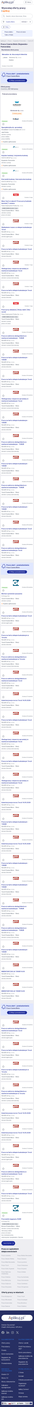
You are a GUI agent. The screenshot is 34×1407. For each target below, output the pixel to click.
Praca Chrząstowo (22, 1287)
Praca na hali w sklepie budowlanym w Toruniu (15, 636)
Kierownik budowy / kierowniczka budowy (16, 179)
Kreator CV (5, 1374)
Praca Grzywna (21, 1268)
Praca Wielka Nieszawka (24, 1255)
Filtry (6, 27)
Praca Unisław (21, 1272)
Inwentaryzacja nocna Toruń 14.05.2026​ (16, 700)
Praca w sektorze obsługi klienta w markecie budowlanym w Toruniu (13, 658)
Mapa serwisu (23, 1397)
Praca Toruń (5, 1265)
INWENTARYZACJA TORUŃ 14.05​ (13, 971)
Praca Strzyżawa (6, 1287)
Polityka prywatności (25, 1380)
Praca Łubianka (6, 1255)
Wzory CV (4, 1378)
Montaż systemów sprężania (11, 594)
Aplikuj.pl (3, 41)
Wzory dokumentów (8, 1382)
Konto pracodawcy (24, 1352)
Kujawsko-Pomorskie (19, 41)
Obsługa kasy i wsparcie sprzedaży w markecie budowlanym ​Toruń (14, 270)
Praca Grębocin (6, 1283)
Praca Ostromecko (23, 1280)
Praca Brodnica (22, 1303)
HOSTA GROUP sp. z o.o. (9, 158)
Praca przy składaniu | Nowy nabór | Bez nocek (15, 311)
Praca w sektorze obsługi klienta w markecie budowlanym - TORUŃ (13, 337)
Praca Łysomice (22, 1262)
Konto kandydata (7, 1354)
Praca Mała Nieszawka (8, 1262)
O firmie (21, 1372)
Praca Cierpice (21, 1259)
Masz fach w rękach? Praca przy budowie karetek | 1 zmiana (16, 202)
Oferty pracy (5, 1343)
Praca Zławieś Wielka (7, 1259)
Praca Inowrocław (6, 1303)
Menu (28, 2)
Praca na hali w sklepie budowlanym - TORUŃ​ (14, 421)
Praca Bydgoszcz (6, 1296)
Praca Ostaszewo (22, 1265)
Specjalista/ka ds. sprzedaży (11, 127)
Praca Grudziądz (22, 1299)
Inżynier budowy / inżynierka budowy (14, 155)
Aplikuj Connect (23, 1389)
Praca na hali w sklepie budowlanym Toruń (16, 249)
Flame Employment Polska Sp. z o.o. (12, 205)
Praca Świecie (5, 1306)
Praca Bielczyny (6, 1280)
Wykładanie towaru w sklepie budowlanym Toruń (16, 228)
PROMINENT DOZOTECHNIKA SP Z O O (13, 129)
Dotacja (21, 1393)
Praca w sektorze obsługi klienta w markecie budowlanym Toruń (13, 549)
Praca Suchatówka (23, 1277)
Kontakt (21, 1376)
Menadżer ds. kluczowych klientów (14, 54)
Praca (9, 41)
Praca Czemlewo (22, 1283)
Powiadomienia (6, 1363)
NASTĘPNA (9, 1243)
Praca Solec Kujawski (7, 1268)
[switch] (17, 80)
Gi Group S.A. (5, 596)
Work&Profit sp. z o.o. (8, 232)
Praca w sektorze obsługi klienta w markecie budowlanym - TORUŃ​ (13, 443)
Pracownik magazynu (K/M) (11, 1219)
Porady (3, 1350)
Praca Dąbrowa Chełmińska (6, 1273)
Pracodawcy (5, 1347)
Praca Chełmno (21, 1306)
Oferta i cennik (23, 1343)
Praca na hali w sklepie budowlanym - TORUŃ (14, 359)
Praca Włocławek (6, 1299)
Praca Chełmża (5, 1277)
